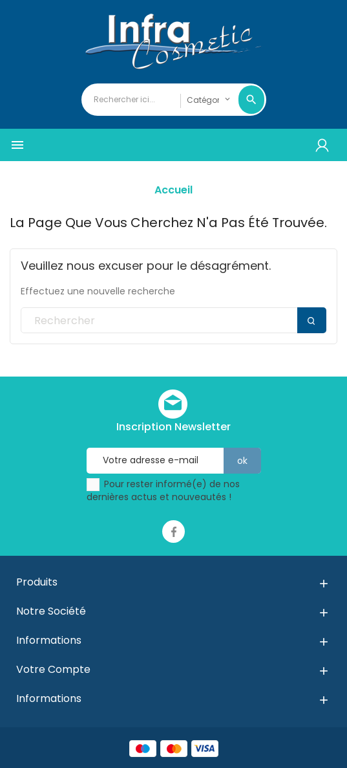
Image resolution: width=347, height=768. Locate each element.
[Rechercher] (173, 321)
